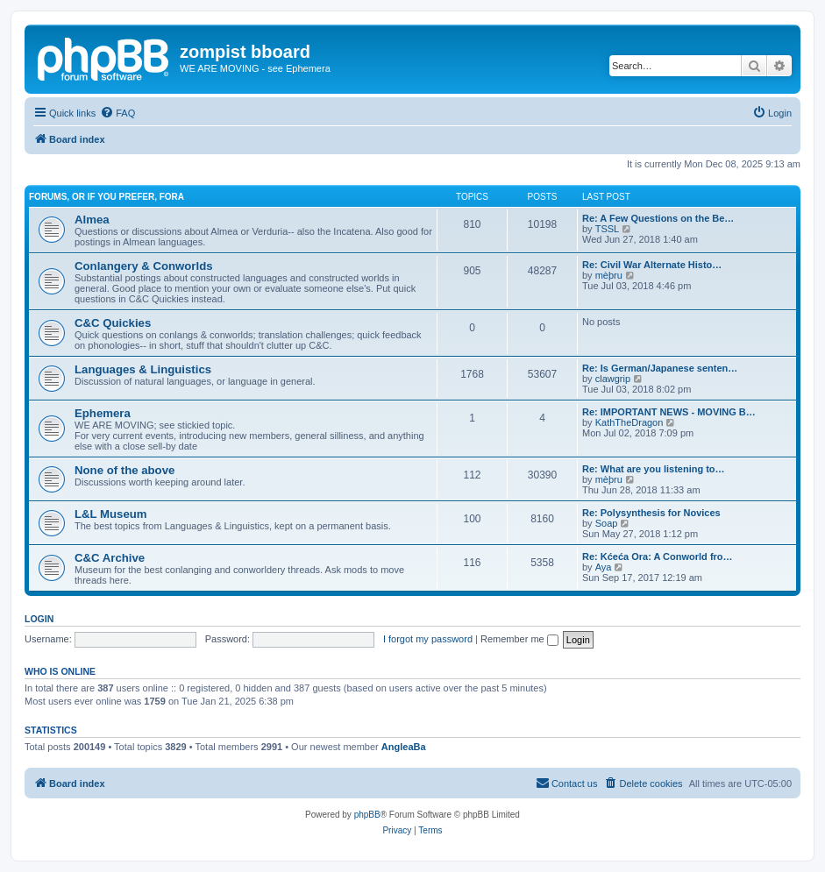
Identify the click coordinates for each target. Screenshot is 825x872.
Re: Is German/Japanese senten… (659, 368)
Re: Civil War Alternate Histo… (652, 264)
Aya (603, 567)
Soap (606, 523)
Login (39, 618)
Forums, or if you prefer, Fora (106, 197)
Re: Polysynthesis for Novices (651, 512)
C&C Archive (110, 557)
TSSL (607, 228)
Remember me (519, 639)
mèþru (608, 275)
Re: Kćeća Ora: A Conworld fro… (657, 556)
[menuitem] (117, 113)
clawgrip (612, 378)
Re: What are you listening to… (653, 469)
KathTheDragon (629, 422)
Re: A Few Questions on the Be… (658, 218)
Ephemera (103, 413)
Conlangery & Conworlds (144, 266)
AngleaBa (403, 746)
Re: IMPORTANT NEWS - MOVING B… (669, 412)
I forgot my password (428, 639)
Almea (92, 219)
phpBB (367, 814)
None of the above (124, 470)
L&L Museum (111, 514)
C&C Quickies (113, 323)
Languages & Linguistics (143, 369)
